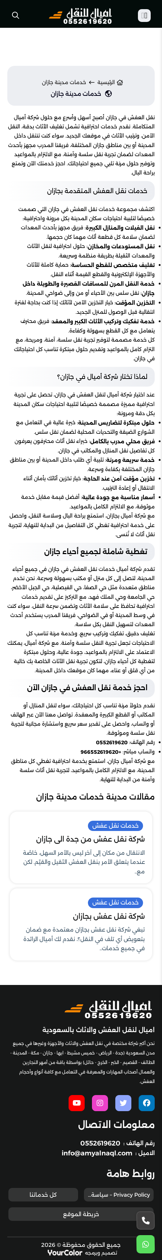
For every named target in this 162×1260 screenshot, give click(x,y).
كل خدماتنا (43, 1194)
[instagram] (100, 1103)
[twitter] (123, 1103)
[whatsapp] (145, 1244)
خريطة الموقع (81, 1214)
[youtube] (77, 1103)
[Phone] (145, 1220)
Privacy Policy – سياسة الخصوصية (117, 1194)
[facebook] (147, 1103)
